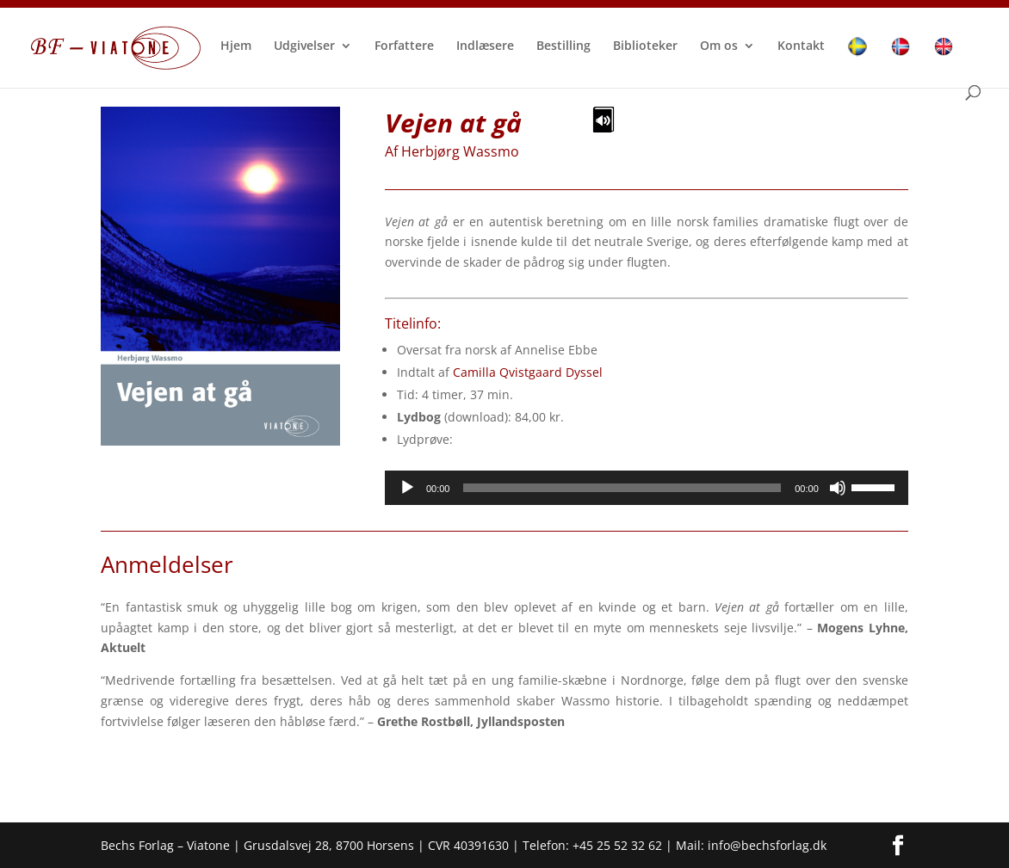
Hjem (235, 46)
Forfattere (404, 46)
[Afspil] (407, 487)
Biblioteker (645, 46)
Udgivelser (304, 46)
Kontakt (801, 46)
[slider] (622, 487)
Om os (719, 46)
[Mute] (837, 487)
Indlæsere (485, 46)
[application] (646, 488)
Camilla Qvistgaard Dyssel (528, 372)
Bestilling (563, 46)
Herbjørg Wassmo (460, 151)
